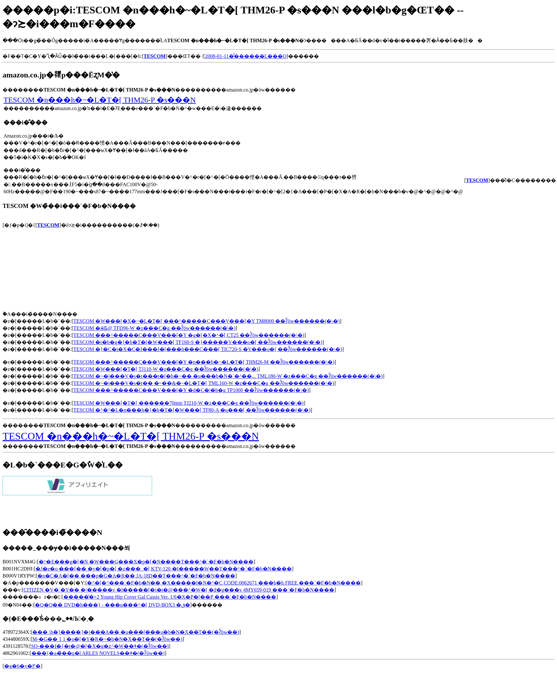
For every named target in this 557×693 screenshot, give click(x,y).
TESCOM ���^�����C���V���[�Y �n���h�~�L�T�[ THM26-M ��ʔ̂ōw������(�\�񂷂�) (203, 362)
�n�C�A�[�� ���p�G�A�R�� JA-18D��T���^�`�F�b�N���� (136, 575)
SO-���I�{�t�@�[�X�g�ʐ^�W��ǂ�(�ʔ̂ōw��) (100, 646)
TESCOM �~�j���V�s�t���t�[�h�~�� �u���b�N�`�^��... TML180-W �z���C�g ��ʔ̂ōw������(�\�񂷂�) (228, 376)
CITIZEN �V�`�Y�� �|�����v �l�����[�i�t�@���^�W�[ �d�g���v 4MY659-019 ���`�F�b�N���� (179, 590)
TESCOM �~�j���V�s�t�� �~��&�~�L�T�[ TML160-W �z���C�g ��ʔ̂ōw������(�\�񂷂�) (203, 383)
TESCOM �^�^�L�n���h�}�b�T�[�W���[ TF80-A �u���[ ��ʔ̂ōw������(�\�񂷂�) (191, 410)
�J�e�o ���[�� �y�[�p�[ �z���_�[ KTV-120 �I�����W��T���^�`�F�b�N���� (163, 568)
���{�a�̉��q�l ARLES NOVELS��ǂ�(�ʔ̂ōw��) (98, 653)
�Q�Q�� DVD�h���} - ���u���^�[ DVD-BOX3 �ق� (112, 605)
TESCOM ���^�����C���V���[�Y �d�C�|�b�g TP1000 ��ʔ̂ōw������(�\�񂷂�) (191, 390)
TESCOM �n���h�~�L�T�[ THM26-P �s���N (100, 100)
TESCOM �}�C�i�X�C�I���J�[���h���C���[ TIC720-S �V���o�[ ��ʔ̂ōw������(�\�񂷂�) (207, 349)
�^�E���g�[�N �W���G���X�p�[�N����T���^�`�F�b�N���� (146, 561)
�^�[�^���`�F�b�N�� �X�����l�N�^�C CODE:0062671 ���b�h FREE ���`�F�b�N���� (224, 582)
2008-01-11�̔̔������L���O (245, 56)
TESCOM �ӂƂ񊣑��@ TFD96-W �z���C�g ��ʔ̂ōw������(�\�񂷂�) (154, 328)
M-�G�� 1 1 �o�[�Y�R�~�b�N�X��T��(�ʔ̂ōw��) (107, 639)
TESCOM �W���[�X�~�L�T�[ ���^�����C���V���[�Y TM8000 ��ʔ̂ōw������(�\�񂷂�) (206, 321)
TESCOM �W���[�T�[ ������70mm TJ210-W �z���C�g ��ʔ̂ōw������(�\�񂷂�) (188, 403)
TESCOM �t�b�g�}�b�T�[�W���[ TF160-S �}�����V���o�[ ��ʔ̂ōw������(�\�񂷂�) (197, 342)
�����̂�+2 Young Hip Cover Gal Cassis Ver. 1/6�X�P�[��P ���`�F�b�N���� (169, 597)
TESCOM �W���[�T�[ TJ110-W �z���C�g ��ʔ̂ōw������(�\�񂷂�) (165, 369)
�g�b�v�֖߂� (22, 666)
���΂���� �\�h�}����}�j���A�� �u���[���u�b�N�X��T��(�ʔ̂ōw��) (135, 632)
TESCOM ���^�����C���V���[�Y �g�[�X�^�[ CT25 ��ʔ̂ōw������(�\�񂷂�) (188, 335)
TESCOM (48, 225)
